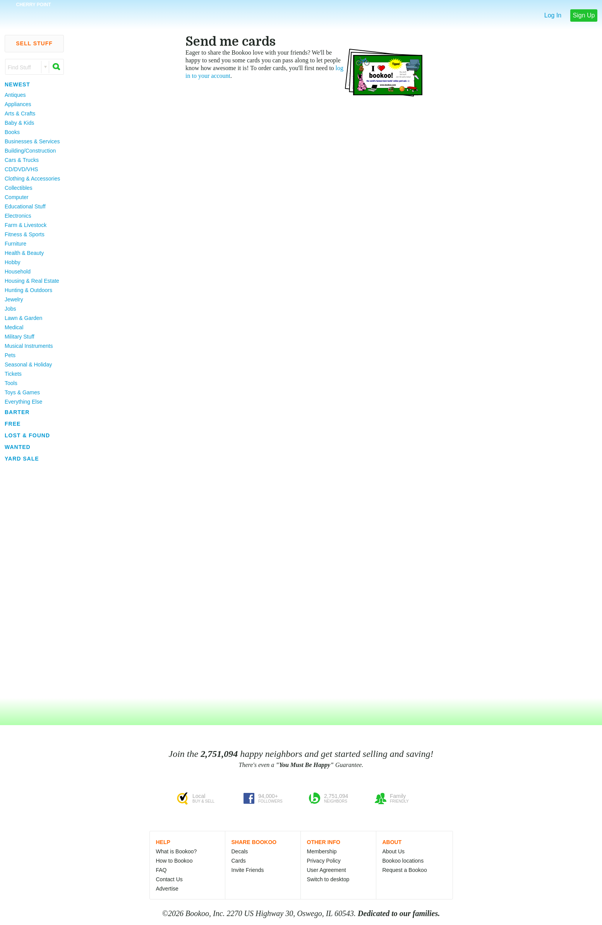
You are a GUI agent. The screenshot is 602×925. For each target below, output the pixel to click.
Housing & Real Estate (32, 281)
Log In (552, 15)
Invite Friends (248, 870)
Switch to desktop (328, 879)
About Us (393, 851)
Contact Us (169, 879)
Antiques (15, 95)
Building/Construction (30, 151)
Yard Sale (22, 459)
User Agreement (326, 870)
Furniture (15, 244)
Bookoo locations (403, 861)
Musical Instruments (29, 346)
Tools (11, 383)
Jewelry (14, 299)
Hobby (12, 262)
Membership (322, 851)
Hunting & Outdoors (28, 290)
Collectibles (19, 188)
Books (12, 132)
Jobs (10, 309)
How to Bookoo (174, 861)
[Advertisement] (31, 580)
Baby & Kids (19, 123)
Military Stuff (19, 337)
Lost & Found (27, 435)
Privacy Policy (324, 861)
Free (13, 424)
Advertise (167, 888)
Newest (17, 84)
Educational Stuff (25, 206)
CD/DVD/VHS (21, 169)
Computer (16, 197)
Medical (14, 327)
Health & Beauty (24, 253)
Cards (239, 861)
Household (18, 271)
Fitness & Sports (25, 234)
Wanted (18, 447)
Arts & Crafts (20, 113)
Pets (10, 355)
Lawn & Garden (23, 318)
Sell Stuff (34, 43)
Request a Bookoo (404, 870)
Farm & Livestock (25, 225)
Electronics (18, 216)
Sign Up (584, 15)
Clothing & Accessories (32, 178)
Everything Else (23, 402)
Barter (17, 412)
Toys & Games (22, 392)
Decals (240, 851)
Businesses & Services (32, 141)
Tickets (13, 374)
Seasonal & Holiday (28, 364)
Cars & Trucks (22, 160)
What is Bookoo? (176, 851)
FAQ (161, 870)
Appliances (18, 104)
